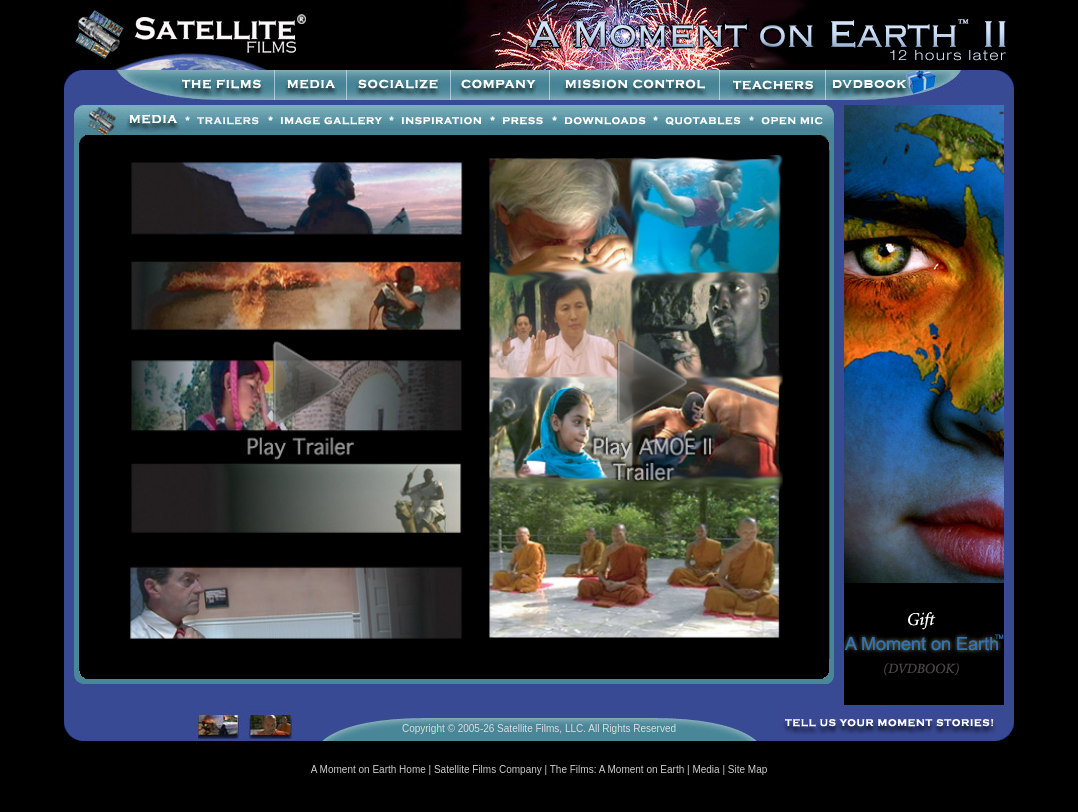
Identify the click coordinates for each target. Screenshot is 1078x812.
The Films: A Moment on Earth (617, 769)
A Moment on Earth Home (368, 769)
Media (705, 769)
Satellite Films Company (488, 769)
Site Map (747, 769)
